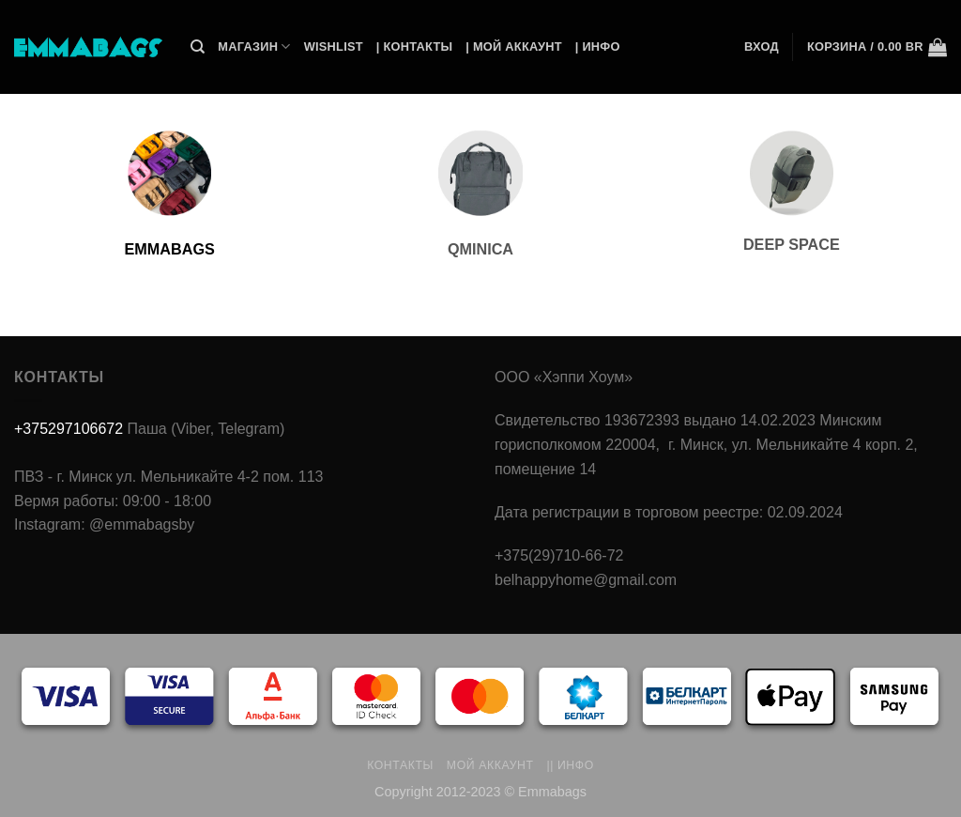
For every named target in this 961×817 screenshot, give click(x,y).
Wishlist (333, 46)
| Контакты (414, 46)
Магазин (254, 46)
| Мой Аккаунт (513, 46)
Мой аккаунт (490, 765)
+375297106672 (68, 429)
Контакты (400, 765)
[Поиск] (198, 47)
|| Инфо (570, 765)
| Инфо (597, 46)
